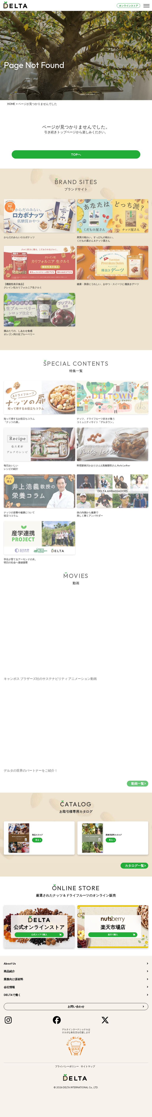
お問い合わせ (76, 1006)
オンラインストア (128, 5)
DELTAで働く (12, 995)
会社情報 (9, 987)
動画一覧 (137, 786)
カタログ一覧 (134, 866)
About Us (10, 963)
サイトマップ (88, 1066)
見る (37, 840)
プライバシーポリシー (67, 1066)
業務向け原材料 (13, 979)
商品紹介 (9, 971)
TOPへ (76, 154)
